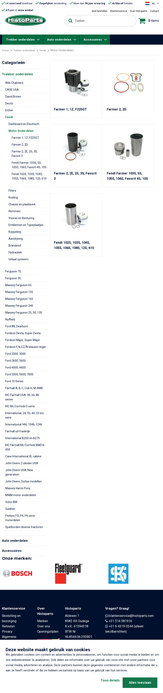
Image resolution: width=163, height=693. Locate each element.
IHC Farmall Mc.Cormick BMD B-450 (25, 447)
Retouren (8, 626)
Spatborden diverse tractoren (24, 527)
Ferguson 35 (13, 278)
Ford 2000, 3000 (15, 353)
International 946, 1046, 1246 (23, 424)
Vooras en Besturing (21, 218)
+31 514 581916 (120, 621)
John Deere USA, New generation (19, 472)
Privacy (7, 631)
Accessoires (93, 39)
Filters (12, 190)
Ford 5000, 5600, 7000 (19, 374)
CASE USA (12, 89)
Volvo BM (11, 502)
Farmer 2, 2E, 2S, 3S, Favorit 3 (25, 154)
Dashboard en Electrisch (23, 124)
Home (6, 50)
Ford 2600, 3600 (15, 360)
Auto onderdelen (59, 39)
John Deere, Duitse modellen (23, 481)
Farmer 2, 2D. (20, 144)
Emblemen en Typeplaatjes (25, 225)
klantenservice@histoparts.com (131, 616)
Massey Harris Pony (17, 488)
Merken (42, 621)
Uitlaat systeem (18, 259)
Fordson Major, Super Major (22, 340)
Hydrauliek (15, 252)
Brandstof (14, 245)
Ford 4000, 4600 (15, 367)
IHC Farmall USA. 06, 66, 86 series (22, 397)
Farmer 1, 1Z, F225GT (25, 137)
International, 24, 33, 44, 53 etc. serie (24, 415)
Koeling (13, 197)
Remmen (14, 211)
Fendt (47, 50)
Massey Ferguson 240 (19, 305)
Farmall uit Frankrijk (17, 431)
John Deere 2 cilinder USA (21, 463)
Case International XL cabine (23, 456)
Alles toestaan (140, 683)
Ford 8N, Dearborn (16, 326)
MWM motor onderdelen (20, 495)
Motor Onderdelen (20, 130)
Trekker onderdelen (20, 39)
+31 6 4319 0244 (121, 626)
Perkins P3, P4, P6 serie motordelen (20, 518)
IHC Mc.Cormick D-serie (20, 406)
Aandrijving (15, 238)
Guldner (10, 508)
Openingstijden (47, 631)
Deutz (9, 103)
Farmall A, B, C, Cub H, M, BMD (24, 388)
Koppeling (14, 231)
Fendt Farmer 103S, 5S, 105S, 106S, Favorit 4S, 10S (29, 165)
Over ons (43, 626)
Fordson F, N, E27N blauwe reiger (25, 347)
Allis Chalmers (14, 82)
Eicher (9, 110)
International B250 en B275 (22, 438)
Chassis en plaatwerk (22, 204)
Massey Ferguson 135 (19, 292)
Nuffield (10, 319)
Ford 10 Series (14, 381)
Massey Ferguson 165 (19, 298)
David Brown (13, 96)
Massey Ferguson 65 (18, 285)
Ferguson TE (13, 271)
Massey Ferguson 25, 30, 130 (23, 312)
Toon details (103, 683)
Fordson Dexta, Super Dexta (23, 333)
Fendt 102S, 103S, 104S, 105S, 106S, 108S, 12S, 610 (29, 176)
